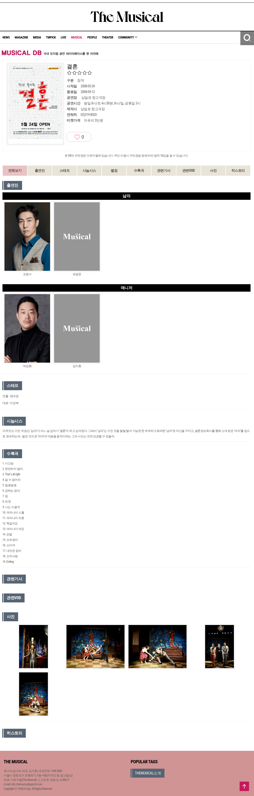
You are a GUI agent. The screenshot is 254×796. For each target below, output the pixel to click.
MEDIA (37, 37)
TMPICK (51, 37)
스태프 (65, 171)
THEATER (107, 37)
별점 (114, 171)
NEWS (6, 37)
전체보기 (15, 171)
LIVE (63, 37)
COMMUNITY (127, 37)
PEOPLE (92, 37)
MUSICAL (76, 37)
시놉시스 (89, 171)
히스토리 (238, 171)
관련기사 (163, 171)
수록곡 (139, 171)
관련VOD (188, 171)
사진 (213, 171)
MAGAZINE (21, 37)
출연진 (40, 171)
